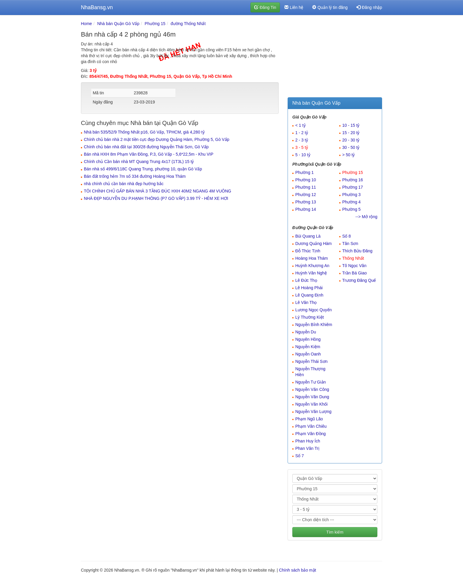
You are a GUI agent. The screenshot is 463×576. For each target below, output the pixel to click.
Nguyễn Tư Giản (310, 382)
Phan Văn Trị (307, 448)
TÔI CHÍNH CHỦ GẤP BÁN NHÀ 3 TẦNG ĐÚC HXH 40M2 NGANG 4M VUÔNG (157, 191)
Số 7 (299, 455)
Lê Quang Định (309, 295)
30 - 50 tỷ (350, 147)
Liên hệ (293, 7)
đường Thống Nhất (188, 23)
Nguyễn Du (305, 332)
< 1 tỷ (300, 125)
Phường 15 (155, 23)
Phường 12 (305, 194)
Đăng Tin (265, 7)
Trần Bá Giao (354, 273)
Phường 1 (304, 172)
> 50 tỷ (348, 154)
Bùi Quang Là (308, 236)
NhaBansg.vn (97, 7)
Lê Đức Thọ (306, 280)
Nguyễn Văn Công (312, 389)
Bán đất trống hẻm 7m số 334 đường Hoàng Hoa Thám (135, 176)
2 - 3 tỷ (301, 140)
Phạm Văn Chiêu (311, 426)
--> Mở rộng (366, 216)
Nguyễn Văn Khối (311, 404)
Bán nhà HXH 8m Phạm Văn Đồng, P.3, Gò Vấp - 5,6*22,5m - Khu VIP (148, 154)
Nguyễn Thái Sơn (311, 361)
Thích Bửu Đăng (357, 250)
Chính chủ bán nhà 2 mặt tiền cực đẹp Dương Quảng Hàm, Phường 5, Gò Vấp (156, 139)
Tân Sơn (350, 243)
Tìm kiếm (334, 532)
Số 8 (346, 236)
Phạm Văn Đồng (310, 433)
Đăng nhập (369, 7)
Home (86, 23)
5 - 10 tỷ (302, 154)
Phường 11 (305, 187)
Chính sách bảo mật (297, 570)
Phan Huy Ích (307, 441)
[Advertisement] (335, 57)
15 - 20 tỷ (350, 132)
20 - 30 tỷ (350, 140)
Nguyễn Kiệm (307, 346)
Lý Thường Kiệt (309, 317)
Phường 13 (305, 202)
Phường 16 (352, 179)
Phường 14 (305, 209)
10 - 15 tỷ (350, 125)
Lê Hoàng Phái (309, 287)
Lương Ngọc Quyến (313, 309)
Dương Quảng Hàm (313, 243)
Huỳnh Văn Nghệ (311, 273)
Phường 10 (305, 179)
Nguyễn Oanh (308, 354)
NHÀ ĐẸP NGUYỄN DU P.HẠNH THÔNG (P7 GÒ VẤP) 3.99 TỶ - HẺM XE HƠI (156, 198)
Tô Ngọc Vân (354, 265)
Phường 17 (352, 187)
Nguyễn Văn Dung (312, 396)
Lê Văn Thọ (306, 302)
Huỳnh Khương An (312, 265)
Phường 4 (351, 202)
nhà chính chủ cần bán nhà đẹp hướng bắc (124, 183)
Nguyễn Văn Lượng (313, 411)
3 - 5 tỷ (301, 147)
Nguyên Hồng (308, 339)
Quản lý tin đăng (330, 7)
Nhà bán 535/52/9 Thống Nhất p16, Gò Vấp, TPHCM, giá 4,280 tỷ (144, 132)
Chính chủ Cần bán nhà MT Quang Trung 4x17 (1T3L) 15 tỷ (139, 161)
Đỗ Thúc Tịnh (307, 250)
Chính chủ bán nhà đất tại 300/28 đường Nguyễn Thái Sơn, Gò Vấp (146, 146)
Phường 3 (351, 194)
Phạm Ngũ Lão (309, 419)
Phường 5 (351, 209)
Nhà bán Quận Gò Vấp (118, 23)
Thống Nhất (353, 258)
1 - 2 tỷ (301, 132)
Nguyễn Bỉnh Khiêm (313, 324)
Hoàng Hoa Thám (311, 258)
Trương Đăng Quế (359, 280)
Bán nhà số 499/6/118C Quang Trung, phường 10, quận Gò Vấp (143, 169)
